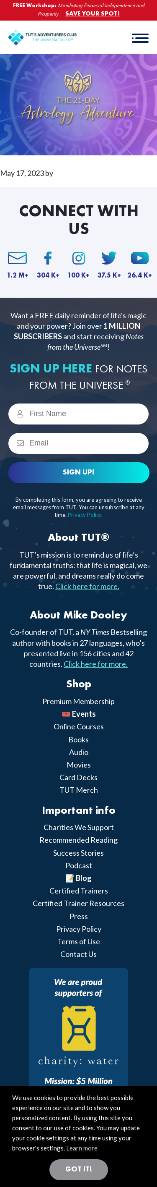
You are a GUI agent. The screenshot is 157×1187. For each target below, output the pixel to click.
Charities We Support (79, 827)
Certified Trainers (78, 890)
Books (78, 739)
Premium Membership (78, 701)
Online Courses (79, 726)
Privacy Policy (78, 928)
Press (78, 916)
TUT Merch (78, 789)
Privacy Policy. (85, 514)
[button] (140, 37)
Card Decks (78, 777)
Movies (79, 764)
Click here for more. (87, 586)
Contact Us (78, 954)
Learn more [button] (82, 1148)
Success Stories (78, 852)
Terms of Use (78, 941)
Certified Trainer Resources (78, 903)
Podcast (78, 865)
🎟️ (79, 713)
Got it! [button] (78, 1169)
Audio (78, 752)
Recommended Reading (78, 839)
